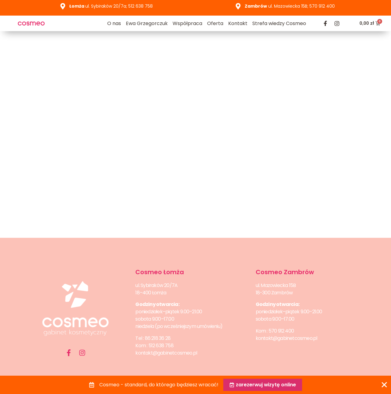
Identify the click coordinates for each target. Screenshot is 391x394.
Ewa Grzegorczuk (147, 23)
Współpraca (187, 23)
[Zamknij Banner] (384, 384)
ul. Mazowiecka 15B (276, 285)
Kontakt (237, 23)
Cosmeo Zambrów (285, 272)
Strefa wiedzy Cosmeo (279, 23)
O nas (114, 23)
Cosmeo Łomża (159, 272)
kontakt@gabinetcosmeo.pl (166, 352)
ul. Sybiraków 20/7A (156, 285)
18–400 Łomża (150, 292)
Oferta (215, 23)
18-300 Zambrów (274, 292)
